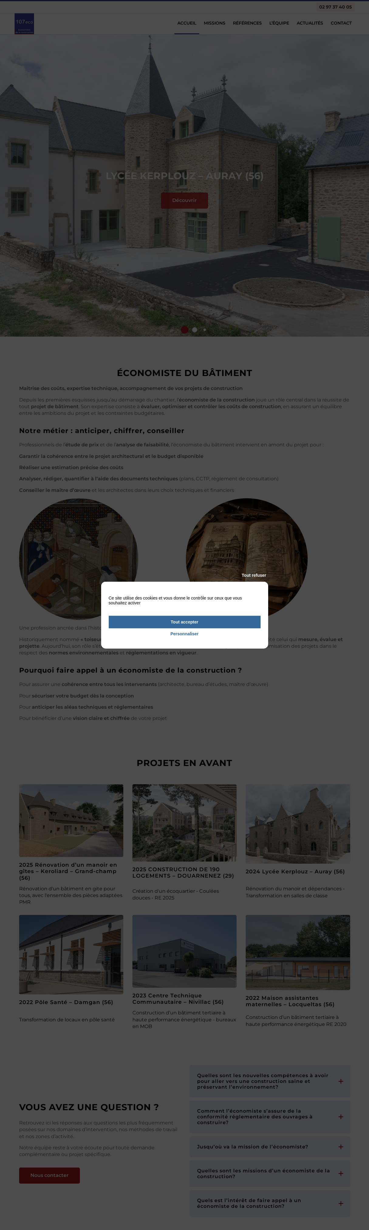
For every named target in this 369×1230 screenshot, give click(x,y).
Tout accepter (184, 622)
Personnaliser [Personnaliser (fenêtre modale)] (184, 633)
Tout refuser (254, 575)
